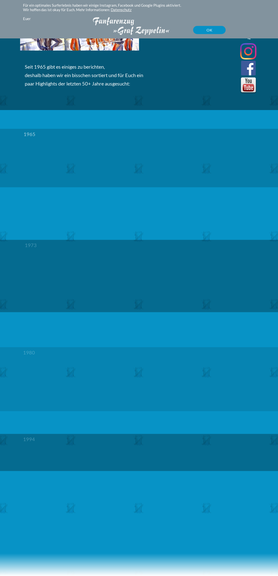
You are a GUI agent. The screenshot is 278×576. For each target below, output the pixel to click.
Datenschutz (121, 9)
